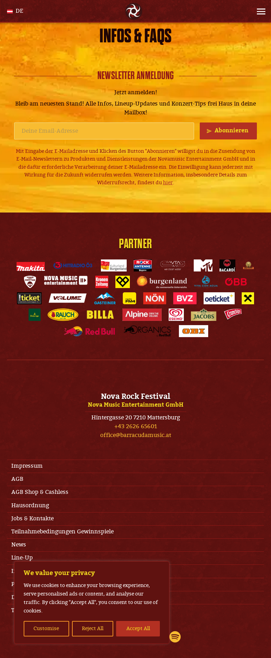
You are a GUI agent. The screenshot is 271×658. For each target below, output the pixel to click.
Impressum (27, 465)
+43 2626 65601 (135, 426)
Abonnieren (231, 130)
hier (168, 183)
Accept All (138, 629)
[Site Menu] (259, 11)
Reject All (92, 629)
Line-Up (22, 557)
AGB (17, 479)
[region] (91, 602)
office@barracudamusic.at (135, 435)
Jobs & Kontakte (32, 518)
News (18, 544)
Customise (46, 629)
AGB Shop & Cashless (39, 492)
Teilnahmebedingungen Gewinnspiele (62, 531)
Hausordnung (30, 505)
